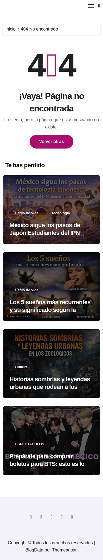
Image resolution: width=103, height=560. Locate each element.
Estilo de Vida (27, 213)
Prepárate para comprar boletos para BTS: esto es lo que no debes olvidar (47, 464)
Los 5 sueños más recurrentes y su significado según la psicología (50, 310)
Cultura (21, 367)
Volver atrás (51, 141)
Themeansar (64, 550)
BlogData (34, 550)
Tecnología (61, 213)
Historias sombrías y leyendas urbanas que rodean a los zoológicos (50, 387)
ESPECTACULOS (29, 444)
